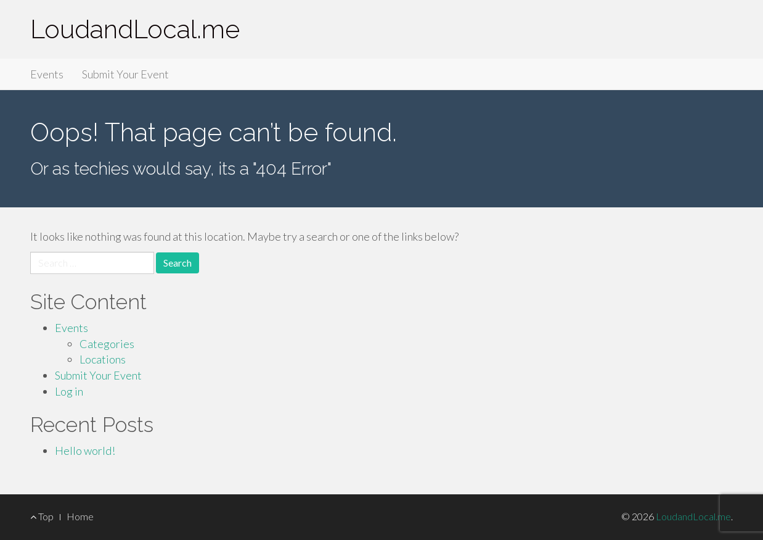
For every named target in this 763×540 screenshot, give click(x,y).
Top (42, 516)
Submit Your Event (125, 74)
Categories (107, 344)
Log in (69, 391)
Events (46, 74)
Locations (103, 359)
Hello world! (85, 450)
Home (80, 516)
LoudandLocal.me (135, 29)
